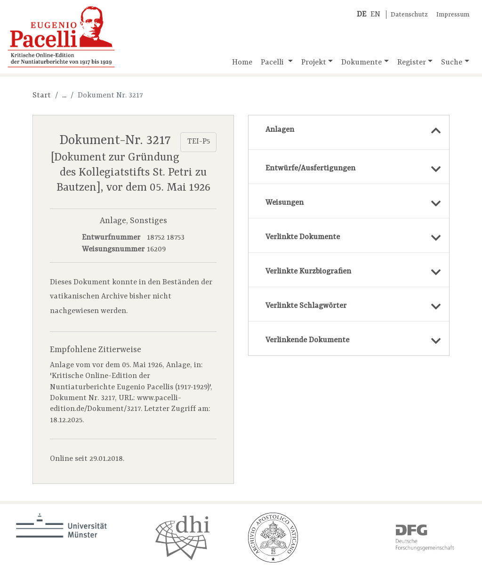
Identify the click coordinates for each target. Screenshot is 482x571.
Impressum (452, 14)
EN (375, 14)
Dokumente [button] (361, 62)
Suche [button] (451, 62)
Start (41, 95)
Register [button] (411, 62)
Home (242, 62)
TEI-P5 (198, 141)
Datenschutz (409, 14)
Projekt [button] (313, 62)
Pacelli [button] (273, 62)
